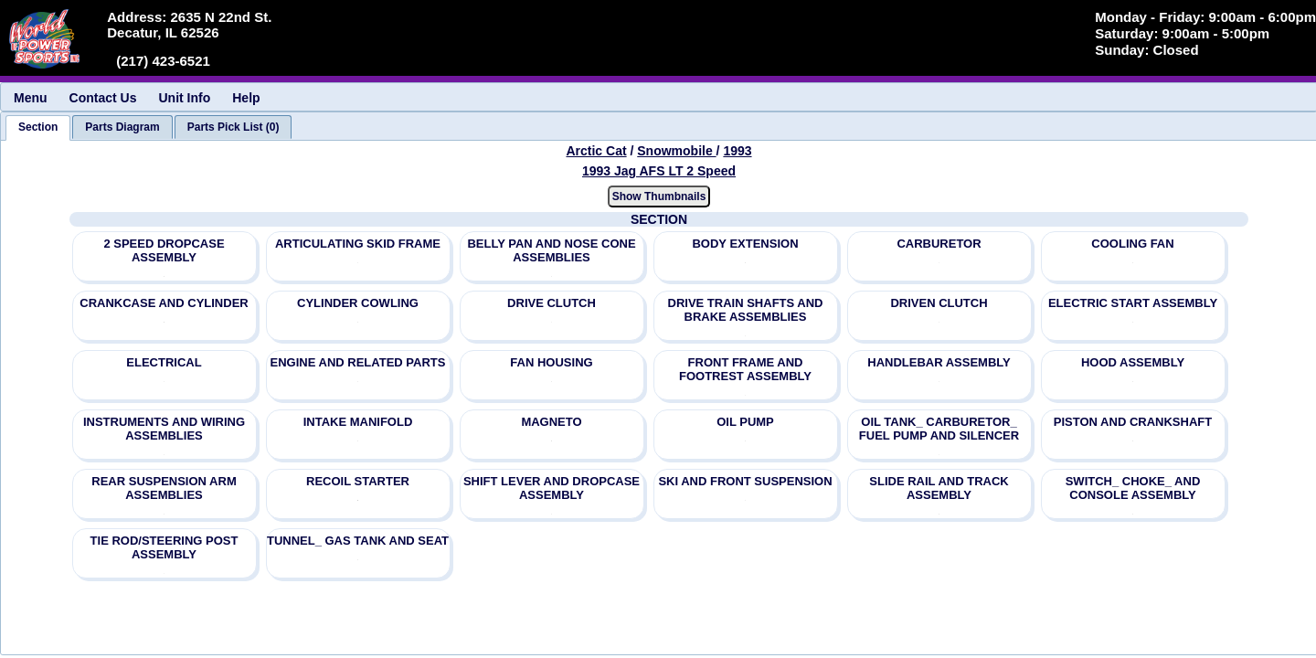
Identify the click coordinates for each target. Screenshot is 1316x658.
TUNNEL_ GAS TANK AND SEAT (358, 540)
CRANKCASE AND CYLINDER (164, 303)
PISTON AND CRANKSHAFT (1133, 422)
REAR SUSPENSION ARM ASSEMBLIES (163, 488)
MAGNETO (551, 422)
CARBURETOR (939, 243)
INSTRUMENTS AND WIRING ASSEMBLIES (164, 428)
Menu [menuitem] (31, 97)
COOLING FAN (1132, 243)
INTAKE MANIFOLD (358, 422)
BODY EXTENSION (745, 243)
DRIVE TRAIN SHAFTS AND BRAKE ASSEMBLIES (745, 310)
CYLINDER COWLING (358, 303)
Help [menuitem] (246, 97)
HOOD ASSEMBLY (1132, 362)
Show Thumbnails (659, 196)
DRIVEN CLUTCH (938, 303)
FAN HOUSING (551, 362)
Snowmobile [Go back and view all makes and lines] (676, 150)
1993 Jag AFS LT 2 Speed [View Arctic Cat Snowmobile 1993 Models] (659, 171)
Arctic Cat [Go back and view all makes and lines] (596, 150)
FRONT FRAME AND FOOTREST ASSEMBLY (745, 369)
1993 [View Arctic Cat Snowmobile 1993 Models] (737, 150)
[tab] (37, 128)
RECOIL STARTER (357, 481)
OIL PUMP (745, 422)
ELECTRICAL (163, 362)
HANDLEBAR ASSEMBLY (939, 362)
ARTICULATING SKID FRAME (357, 243)
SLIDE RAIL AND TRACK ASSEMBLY (938, 488)
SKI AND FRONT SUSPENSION (745, 481)
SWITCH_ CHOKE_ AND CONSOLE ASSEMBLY (1133, 488)
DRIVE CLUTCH (551, 303)
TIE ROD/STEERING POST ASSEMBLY (164, 547)
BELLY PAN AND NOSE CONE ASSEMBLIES (551, 250)
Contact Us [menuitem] (103, 97)
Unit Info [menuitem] (184, 97)
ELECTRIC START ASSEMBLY (1132, 303)
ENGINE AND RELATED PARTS (358, 362)
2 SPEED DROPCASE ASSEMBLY (163, 250)
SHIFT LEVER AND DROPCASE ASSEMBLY (551, 488)
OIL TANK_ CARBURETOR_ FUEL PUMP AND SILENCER (939, 428)
